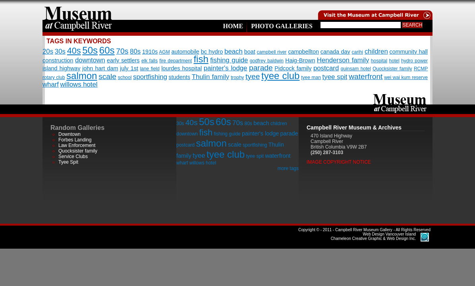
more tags (288, 168)
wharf (50, 84)
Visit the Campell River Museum (375, 10)
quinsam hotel (356, 69)
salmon (81, 75)
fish (200, 59)
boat (249, 51)
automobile (185, 51)
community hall (409, 51)
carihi (357, 52)
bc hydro (212, 51)
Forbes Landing (74, 140)
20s (47, 51)
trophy (237, 77)
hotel (394, 61)
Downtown (69, 134)
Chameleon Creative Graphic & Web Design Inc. (373, 236)
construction (57, 60)
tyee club (280, 75)
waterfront (365, 76)
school (125, 77)
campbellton (303, 51)
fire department (175, 61)
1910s (150, 51)
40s (74, 51)
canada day (335, 51)
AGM (164, 52)
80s (135, 51)
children (376, 51)
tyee (252, 76)
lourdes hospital (181, 68)
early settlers (123, 60)
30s (60, 51)
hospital (379, 61)
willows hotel (78, 84)
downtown (90, 60)
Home (233, 26)
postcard (326, 68)
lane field (149, 69)
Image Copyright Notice (339, 162)
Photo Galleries (282, 26)
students (179, 77)
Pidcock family (292, 68)
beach (233, 51)
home (78, 10)
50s (90, 50)
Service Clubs (73, 156)
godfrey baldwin (267, 61)
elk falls (149, 61)
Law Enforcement (76, 145)
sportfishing (150, 77)
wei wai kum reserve (406, 77)
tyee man (311, 77)
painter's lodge (225, 68)
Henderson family (343, 60)
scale (107, 76)
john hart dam (100, 68)
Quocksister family (392, 69)
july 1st (129, 68)
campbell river (271, 52)
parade (261, 68)
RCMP (421, 69)
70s (122, 51)
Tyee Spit (68, 162)
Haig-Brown (300, 60)
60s (107, 50)
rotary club (53, 77)
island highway (61, 68)
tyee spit (335, 77)
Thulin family (211, 77)
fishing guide (229, 60)
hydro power (414, 61)
